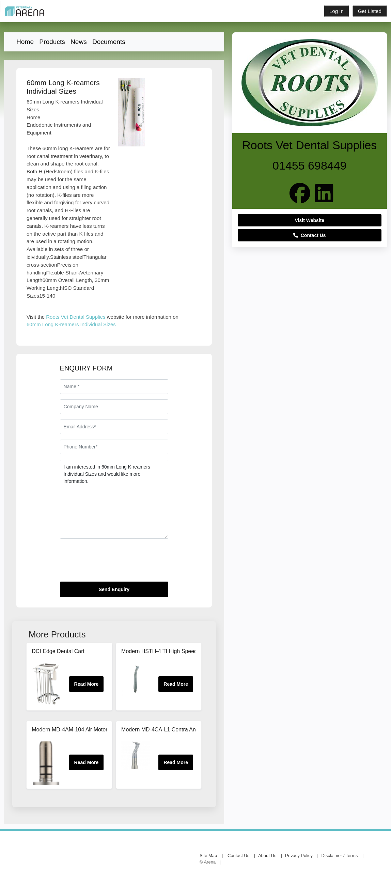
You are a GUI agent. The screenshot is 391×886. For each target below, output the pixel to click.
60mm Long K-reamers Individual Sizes (71, 324)
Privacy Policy (299, 855)
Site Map (208, 855)
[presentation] (111, 563)
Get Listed (369, 11)
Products (52, 41)
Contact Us (309, 235)
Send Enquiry (114, 589)
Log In (336, 11)
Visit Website (310, 220)
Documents (108, 41)
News (79, 41)
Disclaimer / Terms (340, 855)
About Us (267, 855)
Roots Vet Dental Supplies (75, 317)
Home (25, 41)
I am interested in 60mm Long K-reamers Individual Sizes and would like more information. (114, 499)
